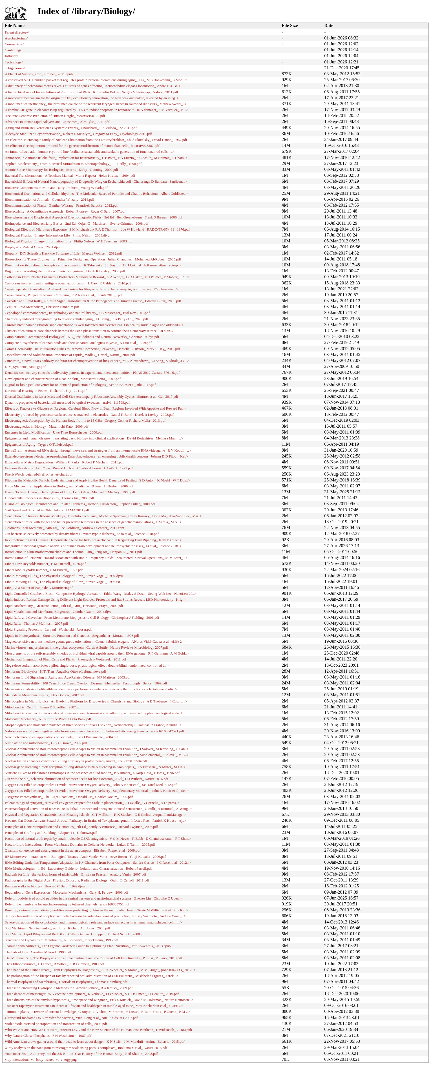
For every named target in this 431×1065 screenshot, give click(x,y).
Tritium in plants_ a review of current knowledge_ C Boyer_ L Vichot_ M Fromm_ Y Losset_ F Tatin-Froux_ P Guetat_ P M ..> (97, 1012)
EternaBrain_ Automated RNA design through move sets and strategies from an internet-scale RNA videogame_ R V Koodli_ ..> (98, 450)
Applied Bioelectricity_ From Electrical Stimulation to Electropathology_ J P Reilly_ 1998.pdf (73, 164)
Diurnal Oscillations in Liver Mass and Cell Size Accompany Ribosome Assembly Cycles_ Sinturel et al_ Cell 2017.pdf (91, 397)
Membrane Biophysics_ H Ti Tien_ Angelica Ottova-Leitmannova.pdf (55, 671)
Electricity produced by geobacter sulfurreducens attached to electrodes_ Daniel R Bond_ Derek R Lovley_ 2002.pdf (89, 415)
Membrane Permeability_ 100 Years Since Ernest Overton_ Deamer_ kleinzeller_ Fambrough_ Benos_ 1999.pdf (86, 683)
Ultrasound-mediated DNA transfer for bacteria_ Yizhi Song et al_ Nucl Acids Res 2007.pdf (71, 1018)
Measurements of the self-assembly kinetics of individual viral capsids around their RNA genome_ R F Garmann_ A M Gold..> (97, 653)
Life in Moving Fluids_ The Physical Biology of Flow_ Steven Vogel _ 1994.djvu (64, 576)
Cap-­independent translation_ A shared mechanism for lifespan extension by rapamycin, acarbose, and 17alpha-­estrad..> (91, 289)
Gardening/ (13, 50)
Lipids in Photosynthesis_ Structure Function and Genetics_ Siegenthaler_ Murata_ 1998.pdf (72, 636)
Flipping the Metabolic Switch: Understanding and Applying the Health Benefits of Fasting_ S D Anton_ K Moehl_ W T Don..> (97, 480)
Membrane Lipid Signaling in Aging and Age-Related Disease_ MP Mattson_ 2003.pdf (68, 677)
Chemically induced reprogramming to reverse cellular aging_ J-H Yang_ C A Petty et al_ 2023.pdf (76, 319)
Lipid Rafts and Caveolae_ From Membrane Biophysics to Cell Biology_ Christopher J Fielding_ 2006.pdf (82, 618)
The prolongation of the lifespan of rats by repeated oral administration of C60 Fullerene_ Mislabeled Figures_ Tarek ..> (91, 976)
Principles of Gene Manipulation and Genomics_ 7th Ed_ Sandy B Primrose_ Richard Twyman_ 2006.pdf (81, 827)
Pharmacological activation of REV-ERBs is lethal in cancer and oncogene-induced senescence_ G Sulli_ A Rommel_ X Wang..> (98, 809)
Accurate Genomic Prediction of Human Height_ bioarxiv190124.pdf (55, 116)
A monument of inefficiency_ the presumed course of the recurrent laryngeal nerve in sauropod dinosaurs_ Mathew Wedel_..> (96, 104)
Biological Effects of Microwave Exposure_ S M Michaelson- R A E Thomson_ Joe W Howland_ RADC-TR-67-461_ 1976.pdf (97, 229)
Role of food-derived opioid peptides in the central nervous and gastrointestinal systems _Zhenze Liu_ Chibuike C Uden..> (94, 898)
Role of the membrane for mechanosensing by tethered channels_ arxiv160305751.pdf (67, 904)
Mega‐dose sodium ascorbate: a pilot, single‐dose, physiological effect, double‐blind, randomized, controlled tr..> (87, 666)
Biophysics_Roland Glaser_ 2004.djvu (33, 247)
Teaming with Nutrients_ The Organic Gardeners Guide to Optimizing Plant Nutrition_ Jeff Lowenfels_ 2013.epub (88, 946)
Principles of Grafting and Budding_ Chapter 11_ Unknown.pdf (51, 833)
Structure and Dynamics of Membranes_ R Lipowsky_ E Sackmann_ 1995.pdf (61, 940)
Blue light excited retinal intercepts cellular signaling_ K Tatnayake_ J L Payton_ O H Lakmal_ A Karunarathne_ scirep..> (93, 265)
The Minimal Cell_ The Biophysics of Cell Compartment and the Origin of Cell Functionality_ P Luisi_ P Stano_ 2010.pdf (93, 958)
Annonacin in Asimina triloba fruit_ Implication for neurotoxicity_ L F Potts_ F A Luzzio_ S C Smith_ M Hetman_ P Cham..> (96, 158)
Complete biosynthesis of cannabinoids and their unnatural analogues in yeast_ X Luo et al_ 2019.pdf (78, 343)
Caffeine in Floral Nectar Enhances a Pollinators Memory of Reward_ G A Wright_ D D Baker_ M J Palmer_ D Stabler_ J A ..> (97, 277)
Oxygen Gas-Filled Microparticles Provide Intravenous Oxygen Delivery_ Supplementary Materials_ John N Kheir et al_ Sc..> (97, 791)
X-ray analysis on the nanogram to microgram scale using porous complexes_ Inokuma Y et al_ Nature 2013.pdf (86, 1048)
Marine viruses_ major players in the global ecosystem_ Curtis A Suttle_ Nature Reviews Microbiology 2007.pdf (86, 647)
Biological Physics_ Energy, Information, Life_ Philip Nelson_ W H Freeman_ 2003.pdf (68, 241)
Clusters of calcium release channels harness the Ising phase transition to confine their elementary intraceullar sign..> (89, 331)
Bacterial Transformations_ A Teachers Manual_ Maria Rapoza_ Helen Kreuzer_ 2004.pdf (70, 176)
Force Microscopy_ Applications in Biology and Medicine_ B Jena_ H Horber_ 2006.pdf (69, 486)
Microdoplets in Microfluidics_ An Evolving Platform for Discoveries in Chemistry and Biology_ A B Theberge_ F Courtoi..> (96, 701)
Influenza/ (12, 56)
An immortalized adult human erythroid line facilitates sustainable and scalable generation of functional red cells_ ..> (89, 152)
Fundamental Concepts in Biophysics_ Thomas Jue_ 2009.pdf (49, 498)
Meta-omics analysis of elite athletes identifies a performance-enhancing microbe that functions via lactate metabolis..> (91, 689)
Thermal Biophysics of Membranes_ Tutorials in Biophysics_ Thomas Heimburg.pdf (66, 982)
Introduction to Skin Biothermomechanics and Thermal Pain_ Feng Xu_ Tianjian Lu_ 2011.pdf (73, 552)
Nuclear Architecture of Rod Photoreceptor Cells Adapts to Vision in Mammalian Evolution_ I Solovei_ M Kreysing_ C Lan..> (97, 749)
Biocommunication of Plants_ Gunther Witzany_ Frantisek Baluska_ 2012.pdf (61, 205)
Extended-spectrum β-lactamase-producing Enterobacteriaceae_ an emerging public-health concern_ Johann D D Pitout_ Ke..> (96, 456)
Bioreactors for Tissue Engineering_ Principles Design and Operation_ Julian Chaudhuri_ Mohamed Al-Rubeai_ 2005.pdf (93, 259)
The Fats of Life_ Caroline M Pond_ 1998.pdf (38, 952)
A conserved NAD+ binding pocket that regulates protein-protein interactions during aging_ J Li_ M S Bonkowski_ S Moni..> (96, 80)
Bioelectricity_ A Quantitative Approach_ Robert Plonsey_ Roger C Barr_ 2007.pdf (65, 211)
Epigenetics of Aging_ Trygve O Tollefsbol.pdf (39, 445)
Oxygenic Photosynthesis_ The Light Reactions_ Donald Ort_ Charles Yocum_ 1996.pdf (69, 797)
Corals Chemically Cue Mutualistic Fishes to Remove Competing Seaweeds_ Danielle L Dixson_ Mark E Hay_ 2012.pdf (92, 349)
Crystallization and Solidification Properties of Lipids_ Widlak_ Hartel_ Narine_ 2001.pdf (70, 355)
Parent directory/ (17, 32)
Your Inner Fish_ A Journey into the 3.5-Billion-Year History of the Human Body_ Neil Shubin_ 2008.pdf (81, 1054)
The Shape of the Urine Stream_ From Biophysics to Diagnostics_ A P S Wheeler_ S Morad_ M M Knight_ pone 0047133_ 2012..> (100, 970)
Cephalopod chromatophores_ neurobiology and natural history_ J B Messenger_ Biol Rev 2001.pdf (77, 313)
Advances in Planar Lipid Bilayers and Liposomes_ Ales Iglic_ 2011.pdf (57, 122)
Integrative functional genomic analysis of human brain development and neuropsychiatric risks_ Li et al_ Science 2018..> (93, 546)
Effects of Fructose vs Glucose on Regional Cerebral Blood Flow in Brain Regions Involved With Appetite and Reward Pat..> (96, 408)
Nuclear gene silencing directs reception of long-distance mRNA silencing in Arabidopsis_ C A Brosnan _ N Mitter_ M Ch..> (95, 767)
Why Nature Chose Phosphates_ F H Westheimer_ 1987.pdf (48, 1036)
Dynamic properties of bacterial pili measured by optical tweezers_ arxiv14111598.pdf (67, 403)
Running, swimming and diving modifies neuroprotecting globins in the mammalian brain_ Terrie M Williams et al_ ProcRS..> (96, 910)
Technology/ (14, 62)
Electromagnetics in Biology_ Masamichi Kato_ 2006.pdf (46, 426)
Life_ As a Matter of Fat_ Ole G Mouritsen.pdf (39, 588)
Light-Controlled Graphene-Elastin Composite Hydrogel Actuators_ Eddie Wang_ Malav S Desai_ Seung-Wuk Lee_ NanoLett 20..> (100, 594)
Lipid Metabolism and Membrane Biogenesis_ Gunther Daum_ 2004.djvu (58, 612)
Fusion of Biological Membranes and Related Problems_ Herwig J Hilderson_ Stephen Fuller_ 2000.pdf (80, 504)
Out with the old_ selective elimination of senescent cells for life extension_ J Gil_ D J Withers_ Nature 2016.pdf (86, 779)
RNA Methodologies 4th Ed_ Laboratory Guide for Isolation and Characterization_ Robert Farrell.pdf (78, 868)
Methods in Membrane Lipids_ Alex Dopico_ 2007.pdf (45, 695)
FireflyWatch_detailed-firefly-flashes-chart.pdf (38, 474)
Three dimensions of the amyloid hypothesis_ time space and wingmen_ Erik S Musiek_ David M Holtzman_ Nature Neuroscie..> (99, 1000)
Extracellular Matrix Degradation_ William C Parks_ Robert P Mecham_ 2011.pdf (64, 462)
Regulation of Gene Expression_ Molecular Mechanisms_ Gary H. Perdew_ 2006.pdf (66, 892)
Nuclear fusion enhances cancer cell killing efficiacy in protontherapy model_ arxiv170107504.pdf (76, 761)
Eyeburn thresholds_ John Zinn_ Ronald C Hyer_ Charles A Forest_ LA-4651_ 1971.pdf (69, 468)
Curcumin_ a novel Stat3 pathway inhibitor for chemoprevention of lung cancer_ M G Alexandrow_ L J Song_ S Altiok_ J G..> (97, 361)
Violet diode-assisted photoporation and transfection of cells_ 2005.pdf (56, 1024)
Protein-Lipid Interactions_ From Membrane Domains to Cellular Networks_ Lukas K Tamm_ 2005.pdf (80, 845)
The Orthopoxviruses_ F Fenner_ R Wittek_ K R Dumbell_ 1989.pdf (54, 964)
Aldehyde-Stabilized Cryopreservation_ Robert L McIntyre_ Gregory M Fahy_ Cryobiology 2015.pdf (78, 134)
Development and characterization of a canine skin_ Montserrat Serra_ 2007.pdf (63, 379)
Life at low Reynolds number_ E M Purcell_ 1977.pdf (44, 570)
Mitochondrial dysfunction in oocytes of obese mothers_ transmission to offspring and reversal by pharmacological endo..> (94, 713)
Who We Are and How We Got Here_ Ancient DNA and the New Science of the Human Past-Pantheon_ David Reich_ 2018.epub (98, 1030)
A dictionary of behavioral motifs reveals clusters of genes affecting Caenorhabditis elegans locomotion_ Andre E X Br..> (93, 86)
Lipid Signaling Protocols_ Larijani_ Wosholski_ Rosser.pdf (48, 629)
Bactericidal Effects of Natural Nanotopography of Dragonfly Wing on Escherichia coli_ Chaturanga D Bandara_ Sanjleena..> (96, 182)
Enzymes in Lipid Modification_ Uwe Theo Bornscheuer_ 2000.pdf (54, 432)
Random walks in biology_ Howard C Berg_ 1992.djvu (45, 886)
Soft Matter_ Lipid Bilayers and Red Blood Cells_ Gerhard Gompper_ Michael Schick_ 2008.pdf (75, 934)
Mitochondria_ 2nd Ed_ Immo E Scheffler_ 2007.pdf (43, 707)
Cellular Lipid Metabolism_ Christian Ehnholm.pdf (42, 307)
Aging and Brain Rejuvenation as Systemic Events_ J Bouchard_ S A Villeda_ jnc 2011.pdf (71, 128)
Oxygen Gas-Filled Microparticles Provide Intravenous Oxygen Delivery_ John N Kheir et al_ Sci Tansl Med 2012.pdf (90, 785)
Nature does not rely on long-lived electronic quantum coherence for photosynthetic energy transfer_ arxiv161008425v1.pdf (94, 731)
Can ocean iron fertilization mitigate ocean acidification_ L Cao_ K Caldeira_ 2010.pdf (68, 283)
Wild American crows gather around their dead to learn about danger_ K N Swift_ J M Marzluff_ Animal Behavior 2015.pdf (95, 1042)
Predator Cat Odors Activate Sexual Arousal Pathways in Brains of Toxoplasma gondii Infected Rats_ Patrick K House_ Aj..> (95, 821)
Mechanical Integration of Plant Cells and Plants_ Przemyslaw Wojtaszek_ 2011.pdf (65, 659)
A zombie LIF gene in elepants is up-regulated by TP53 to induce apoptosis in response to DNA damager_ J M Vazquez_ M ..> (96, 110)
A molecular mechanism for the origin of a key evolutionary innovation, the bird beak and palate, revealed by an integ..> (92, 98)
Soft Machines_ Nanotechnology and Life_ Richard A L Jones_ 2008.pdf (57, 928)
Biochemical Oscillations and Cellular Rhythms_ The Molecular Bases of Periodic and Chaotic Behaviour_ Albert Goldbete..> (96, 194)
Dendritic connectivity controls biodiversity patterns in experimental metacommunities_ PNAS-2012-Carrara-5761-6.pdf (92, 373)
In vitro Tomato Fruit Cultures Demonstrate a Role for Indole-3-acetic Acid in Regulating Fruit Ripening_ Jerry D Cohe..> (93, 540)
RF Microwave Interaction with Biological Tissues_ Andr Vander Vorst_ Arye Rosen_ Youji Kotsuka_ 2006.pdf (85, 857)
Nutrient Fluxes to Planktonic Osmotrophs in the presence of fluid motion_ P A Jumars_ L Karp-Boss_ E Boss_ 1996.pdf (92, 773)
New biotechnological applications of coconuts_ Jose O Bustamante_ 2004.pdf (61, 737)
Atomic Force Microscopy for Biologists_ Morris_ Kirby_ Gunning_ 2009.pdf (61, 170)
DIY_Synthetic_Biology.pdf (25, 367)
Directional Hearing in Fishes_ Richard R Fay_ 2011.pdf (46, 391)
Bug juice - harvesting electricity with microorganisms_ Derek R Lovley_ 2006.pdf (65, 271)
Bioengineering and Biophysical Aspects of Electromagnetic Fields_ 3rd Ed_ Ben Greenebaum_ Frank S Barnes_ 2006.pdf (93, 217)
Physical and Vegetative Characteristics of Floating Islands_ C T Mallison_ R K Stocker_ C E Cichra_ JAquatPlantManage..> (95, 815)
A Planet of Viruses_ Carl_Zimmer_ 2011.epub (39, 74)
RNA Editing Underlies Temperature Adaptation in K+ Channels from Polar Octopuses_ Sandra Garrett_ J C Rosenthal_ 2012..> (98, 863)
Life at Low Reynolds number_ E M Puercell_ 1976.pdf (45, 564)
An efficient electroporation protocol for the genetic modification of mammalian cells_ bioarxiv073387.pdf (82, 146)
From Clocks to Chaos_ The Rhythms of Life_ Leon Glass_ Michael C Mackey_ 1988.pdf (70, 492)
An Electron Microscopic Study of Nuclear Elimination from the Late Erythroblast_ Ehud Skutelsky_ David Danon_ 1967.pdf (96, 140)
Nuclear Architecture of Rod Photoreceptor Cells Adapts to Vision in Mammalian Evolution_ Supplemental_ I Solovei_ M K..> (97, 755)
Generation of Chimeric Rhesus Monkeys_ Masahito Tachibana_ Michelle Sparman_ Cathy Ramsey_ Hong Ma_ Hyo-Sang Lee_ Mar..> (103, 516)
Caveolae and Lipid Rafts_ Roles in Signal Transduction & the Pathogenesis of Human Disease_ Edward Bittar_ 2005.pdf (93, 301)
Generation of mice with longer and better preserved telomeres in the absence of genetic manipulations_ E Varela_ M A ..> (93, 522)
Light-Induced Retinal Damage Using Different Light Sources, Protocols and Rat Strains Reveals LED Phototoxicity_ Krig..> (95, 600)
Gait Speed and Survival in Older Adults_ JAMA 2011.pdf (47, 510)
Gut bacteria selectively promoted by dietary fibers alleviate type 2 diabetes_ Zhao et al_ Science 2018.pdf (82, 534)
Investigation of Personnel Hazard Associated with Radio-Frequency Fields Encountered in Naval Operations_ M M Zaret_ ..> (96, 558)
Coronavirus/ (14, 44)
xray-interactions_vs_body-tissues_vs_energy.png (41, 1060)
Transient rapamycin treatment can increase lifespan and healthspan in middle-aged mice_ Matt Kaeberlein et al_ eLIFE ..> (94, 1006)
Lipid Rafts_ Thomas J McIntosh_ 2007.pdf (36, 624)
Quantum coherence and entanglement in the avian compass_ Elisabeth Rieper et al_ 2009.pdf (73, 850)
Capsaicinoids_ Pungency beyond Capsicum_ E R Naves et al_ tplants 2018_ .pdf (64, 295)
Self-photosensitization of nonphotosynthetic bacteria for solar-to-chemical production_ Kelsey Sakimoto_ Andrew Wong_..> (95, 916)
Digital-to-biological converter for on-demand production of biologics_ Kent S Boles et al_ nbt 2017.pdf (80, 385)
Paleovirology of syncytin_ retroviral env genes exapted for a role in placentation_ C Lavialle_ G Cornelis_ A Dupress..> (92, 803)
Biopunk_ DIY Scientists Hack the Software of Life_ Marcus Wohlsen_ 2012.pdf (63, 253)
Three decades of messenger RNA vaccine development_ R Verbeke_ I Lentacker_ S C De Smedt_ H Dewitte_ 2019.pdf (92, 994)
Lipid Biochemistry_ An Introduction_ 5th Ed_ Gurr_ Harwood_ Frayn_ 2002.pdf (64, 606)
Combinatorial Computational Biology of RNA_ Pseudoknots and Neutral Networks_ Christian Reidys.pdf (82, 337)
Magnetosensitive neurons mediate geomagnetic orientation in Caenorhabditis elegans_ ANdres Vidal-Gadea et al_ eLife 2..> (95, 642)
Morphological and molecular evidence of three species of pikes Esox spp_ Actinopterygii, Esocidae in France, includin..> (93, 725)
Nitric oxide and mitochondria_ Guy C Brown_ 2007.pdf (46, 743)
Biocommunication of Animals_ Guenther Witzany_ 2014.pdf (49, 200)
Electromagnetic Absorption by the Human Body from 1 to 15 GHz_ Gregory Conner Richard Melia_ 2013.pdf (85, 421)
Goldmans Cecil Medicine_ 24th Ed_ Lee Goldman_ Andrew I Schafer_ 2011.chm (64, 528)
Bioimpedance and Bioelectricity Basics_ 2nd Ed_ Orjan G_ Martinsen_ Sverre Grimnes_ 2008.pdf (77, 224)
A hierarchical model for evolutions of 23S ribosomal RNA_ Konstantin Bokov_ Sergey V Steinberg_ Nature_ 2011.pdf (91, 92)
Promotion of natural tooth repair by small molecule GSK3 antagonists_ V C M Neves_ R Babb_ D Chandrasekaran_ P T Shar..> (98, 839)
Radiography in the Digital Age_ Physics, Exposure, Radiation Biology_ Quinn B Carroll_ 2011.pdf (77, 880)
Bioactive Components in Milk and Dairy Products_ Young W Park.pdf (56, 188)
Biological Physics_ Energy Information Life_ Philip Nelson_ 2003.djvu (57, 235)
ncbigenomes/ (15, 68)
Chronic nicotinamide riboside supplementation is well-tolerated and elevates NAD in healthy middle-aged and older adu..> (94, 325)
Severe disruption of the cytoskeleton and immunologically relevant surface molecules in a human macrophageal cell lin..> (93, 922)
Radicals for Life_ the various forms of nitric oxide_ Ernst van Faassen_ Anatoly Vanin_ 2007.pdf (75, 874)
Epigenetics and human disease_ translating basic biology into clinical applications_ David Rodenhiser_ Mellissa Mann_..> (94, 438)
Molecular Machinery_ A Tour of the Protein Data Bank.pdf (48, 719)
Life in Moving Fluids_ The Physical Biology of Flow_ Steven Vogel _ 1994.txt (62, 582)
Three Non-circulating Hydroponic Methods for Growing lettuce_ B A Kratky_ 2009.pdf (69, 988)
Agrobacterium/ (16, 38)
